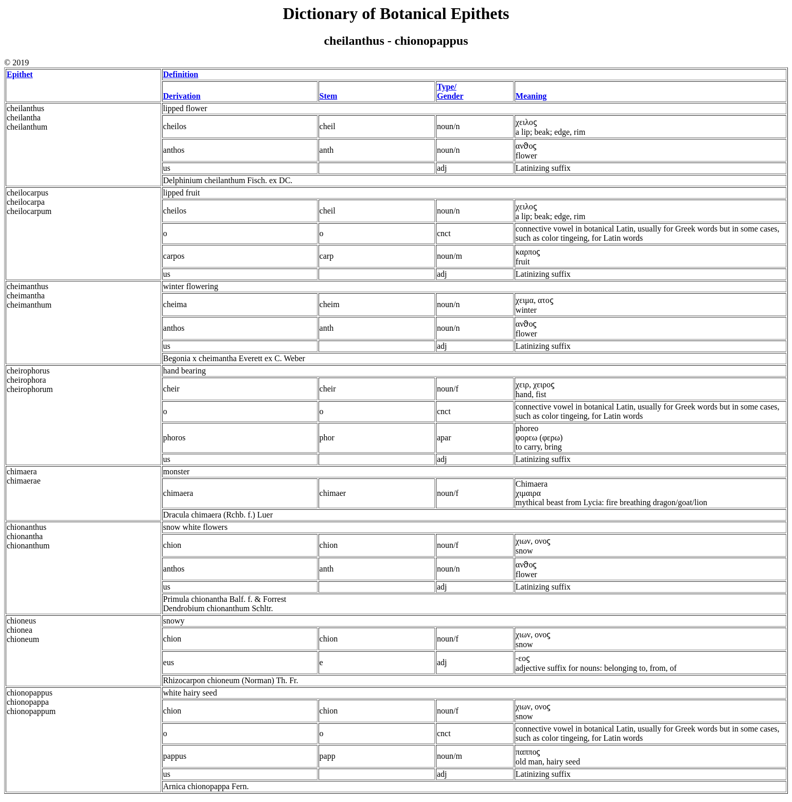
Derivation (182, 96)
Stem (329, 96)
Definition (180, 74)
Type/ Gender (450, 91)
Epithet (20, 74)
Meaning (531, 96)
